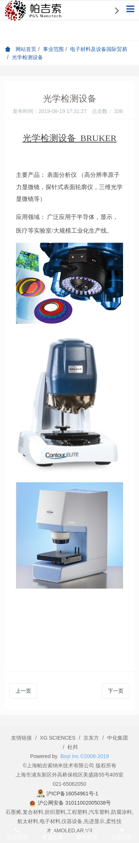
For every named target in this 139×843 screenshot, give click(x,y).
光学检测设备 (27, 57)
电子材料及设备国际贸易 (98, 49)
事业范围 (53, 49)
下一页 (115, 691)
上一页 (23, 691)
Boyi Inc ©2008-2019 (84, 756)
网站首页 (20, 49)
